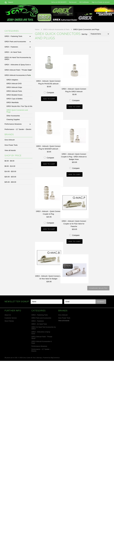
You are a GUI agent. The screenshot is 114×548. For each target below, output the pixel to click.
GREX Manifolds (12, 102)
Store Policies (9, 321)
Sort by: (85, 34)
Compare (56, 136)
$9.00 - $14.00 (10, 166)
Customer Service (11, 318)
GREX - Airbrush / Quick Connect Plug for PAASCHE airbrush (48, 82)
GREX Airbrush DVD (14, 83)
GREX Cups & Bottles (14, 99)
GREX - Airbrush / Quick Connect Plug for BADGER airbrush (48, 180)
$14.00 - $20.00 (10, 171)
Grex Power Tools (11, 145)
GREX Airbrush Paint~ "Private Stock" (18, 70)
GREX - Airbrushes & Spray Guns (17, 65)
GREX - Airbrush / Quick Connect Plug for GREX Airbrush (54, 125)
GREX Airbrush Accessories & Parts (18, 75)
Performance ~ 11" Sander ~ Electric (18, 129)
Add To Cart (55, 142)
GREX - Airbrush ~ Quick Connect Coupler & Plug (48, 277)
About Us (8, 315)
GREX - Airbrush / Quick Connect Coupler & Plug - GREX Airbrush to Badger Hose (54, 224)
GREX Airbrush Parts (14, 91)
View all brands (10, 150)
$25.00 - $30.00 (10, 182)
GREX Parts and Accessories (15, 41)
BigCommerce (55, 357)
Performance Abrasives (13, 124)
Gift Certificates (84, 2)
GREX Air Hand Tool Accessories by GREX (18, 58)
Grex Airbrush (10, 140)
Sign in (94, 2)
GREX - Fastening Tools (13, 36)
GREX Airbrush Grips (14, 87)
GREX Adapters (12, 80)
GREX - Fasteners (11, 47)
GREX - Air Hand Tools (13, 52)
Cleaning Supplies (13, 119)
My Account (72, 2)
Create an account (103, 2)
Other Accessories (13, 116)
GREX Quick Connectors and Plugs (17, 111)
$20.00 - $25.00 (10, 177)
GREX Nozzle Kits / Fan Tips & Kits (19, 106)
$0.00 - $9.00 (9, 161)
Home (37, 29)
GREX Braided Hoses (14, 95)
